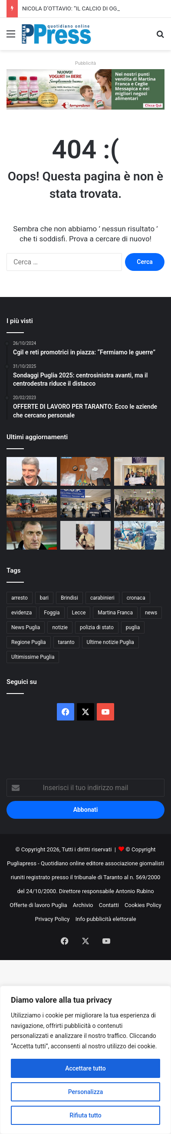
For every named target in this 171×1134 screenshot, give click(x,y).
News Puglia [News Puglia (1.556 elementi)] (25, 627)
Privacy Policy (52, 919)
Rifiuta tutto (85, 1115)
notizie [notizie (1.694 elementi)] (60, 627)
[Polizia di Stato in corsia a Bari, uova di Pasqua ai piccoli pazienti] (139, 503)
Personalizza (85, 1091)
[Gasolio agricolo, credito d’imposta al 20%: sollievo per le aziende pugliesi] (32, 503)
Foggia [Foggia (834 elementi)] (51, 613)
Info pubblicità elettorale (106, 919)
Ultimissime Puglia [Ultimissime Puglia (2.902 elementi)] (32, 657)
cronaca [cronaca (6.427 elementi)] (136, 598)
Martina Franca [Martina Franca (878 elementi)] (115, 613)
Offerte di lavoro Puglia (38, 905)
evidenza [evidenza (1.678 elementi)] (21, 613)
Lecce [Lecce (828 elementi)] (79, 613)
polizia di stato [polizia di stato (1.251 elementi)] (97, 627)
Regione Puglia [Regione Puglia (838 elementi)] (28, 642)
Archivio (83, 905)
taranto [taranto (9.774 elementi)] (66, 642)
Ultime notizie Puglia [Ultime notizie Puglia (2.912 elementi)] (110, 642)
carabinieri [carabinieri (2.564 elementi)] (102, 598)
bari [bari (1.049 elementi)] (44, 598)
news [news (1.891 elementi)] (151, 613)
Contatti (109, 905)
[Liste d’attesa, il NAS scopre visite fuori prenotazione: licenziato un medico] (85, 503)
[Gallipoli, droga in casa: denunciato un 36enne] (85, 471)
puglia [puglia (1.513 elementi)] (133, 627)
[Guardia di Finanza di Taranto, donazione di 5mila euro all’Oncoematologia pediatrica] (139, 471)
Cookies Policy (143, 905)
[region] (85, 1060)
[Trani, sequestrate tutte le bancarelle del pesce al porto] (139, 535)
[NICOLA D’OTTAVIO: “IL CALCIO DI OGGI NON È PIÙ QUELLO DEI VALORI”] (32, 471)
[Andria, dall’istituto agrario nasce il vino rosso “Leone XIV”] (85, 535)
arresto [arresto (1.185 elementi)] (19, 598)
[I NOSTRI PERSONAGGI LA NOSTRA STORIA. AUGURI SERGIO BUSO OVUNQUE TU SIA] (32, 535)
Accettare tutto (85, 1068)
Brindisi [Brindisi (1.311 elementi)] (69, 598)
